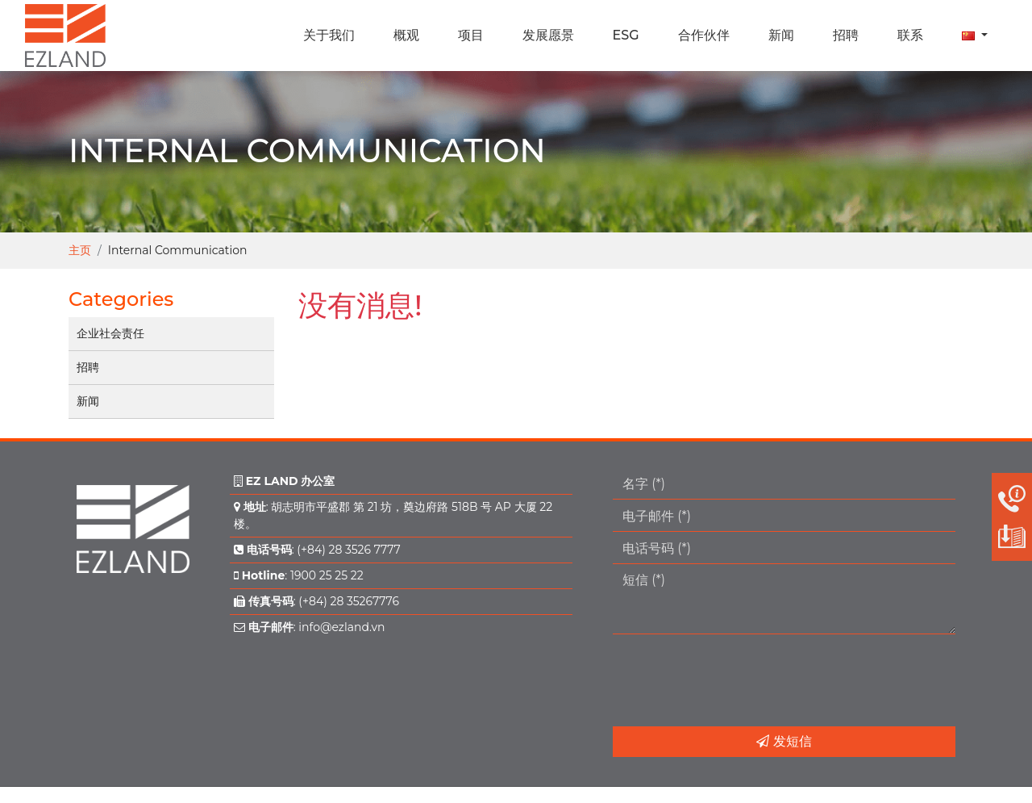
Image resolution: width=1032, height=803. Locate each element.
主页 (80, 250)
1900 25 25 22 (327, 575)
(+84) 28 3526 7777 (348, 549)
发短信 (783, 741)
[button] (975, 35)
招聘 (88, 367)
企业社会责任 (110, 333)
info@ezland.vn (341, 627)
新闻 (88, 401)
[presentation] (735, 680)
